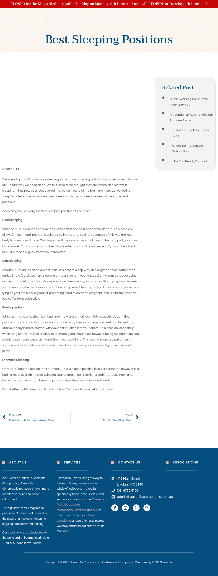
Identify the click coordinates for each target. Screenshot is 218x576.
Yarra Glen (73, 515)
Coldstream (72, 504)
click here (105, 389)
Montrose (80, 510)
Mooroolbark (65, 510)
